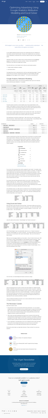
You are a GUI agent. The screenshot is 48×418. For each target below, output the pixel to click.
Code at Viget (39, 394)
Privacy (43, 412)
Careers (37, 1)
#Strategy (18, 36)
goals (16, 75)
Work (26, 1)
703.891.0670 (24, 386)
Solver (15, 238)
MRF (45, 412)
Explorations (39, 393)
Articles (34, 1)
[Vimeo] (16, 411)
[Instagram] (12, 411)
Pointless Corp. (39, 391)
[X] (6, 411)
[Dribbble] (10, 411)
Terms (40, 412)
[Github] (8, 411)
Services (30, 1)
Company (24, 391)
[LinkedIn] (14, 411)
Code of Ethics (24, 394)
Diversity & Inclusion (24, 396)
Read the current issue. (30, 365)
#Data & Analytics (24, 36)
